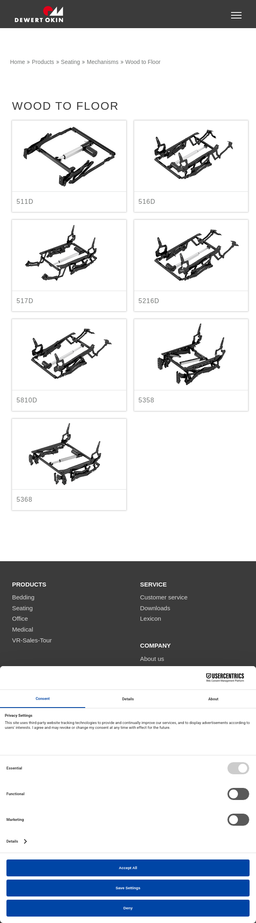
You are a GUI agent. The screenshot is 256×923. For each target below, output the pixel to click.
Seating (70, 62)
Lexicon (150, 618)
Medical (22, 629)
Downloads (155, 608)
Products (43, 62)
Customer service (164, 597)
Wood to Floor (143, 62)
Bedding (23, 597)
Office (20, 618)
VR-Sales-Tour (32, 640)
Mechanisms (103, 62)
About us (152, 658)
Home (17, 62)
